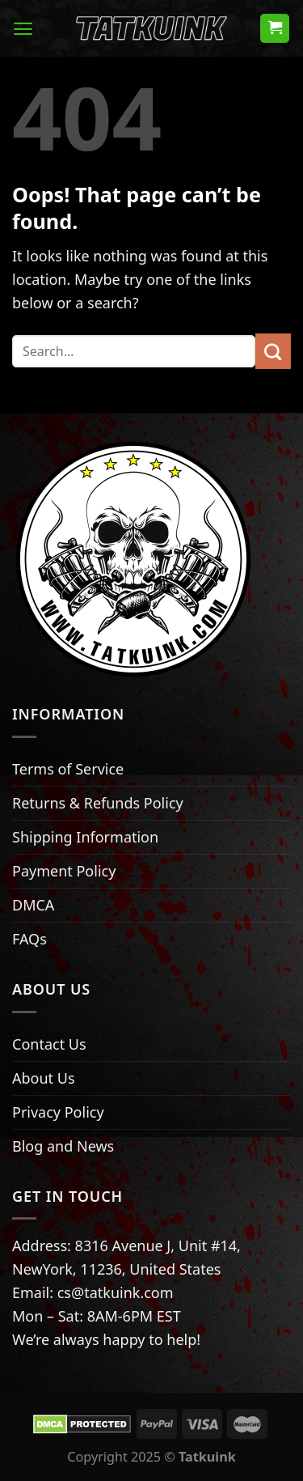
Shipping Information (85, 837)
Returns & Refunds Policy (97, 803)
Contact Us (49, 1044)
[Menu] (23, 28)
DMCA (33, 904)
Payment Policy (64, 871)
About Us (43, 1078)
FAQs (29, 938)
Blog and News (63, 1146)
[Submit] (273, 351)
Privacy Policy (58, 1112)
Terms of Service (68, 769)
